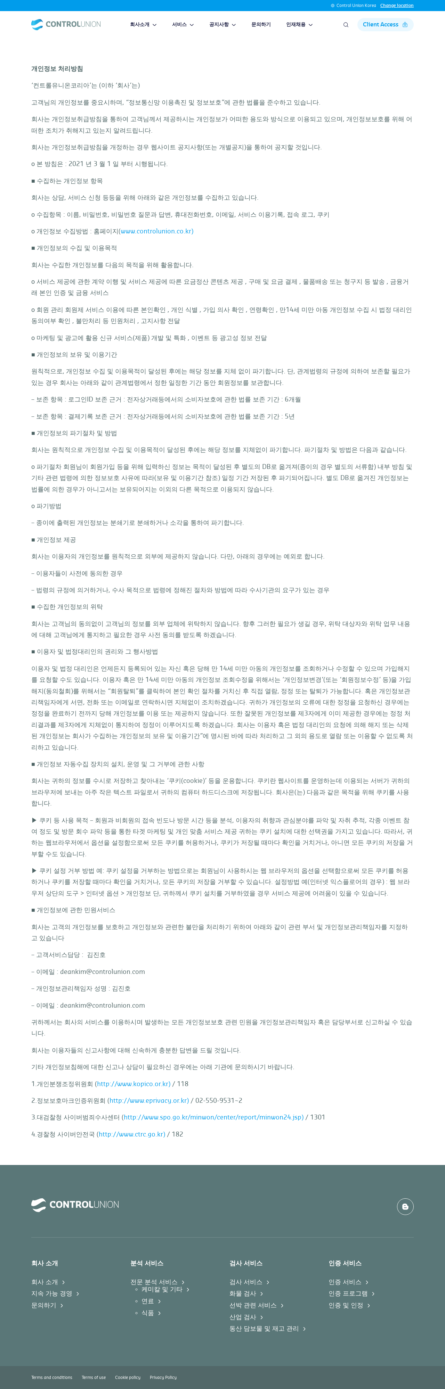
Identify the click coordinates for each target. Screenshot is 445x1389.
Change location (397, 5)
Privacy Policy (163, 1377)
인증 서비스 (345, 1282)
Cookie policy (127, 1377)
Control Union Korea (356, 5)
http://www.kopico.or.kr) (133, 1084)
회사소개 (143, 24)
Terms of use (94, 1377)
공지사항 (222, 24)
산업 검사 (242, 1317)
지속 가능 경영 (51, 1293)
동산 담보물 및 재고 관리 (264, 1328)
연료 (147, 1301)
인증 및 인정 (346, 1305)
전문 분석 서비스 (154, 1282)
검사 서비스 (245, 1282)
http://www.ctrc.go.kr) (132, 1134)
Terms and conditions (51, 1377)
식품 (147, 1313)
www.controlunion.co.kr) (157, 231)
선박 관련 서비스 (253, 1305)
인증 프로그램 (348, 1293)
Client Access (385, 25)
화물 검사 (242, 1293)
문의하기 (261, 24)
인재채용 (299, 24)
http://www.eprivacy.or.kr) (149, 1101)
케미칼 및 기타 (162, 1289)
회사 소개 (44, 1282)
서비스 (183, 24)
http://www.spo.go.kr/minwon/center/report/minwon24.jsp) (214, 1117)
